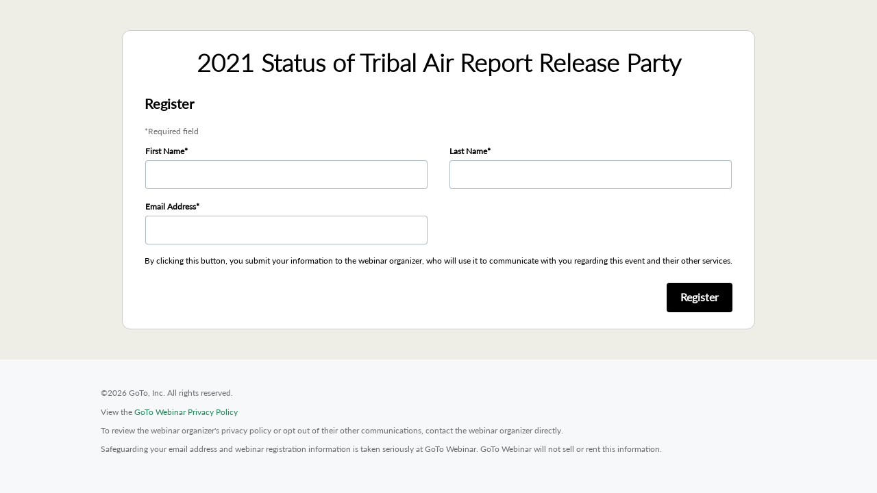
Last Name (468, 151)
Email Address (170, 206)
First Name (164, 151)
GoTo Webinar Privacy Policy (186, 412)
